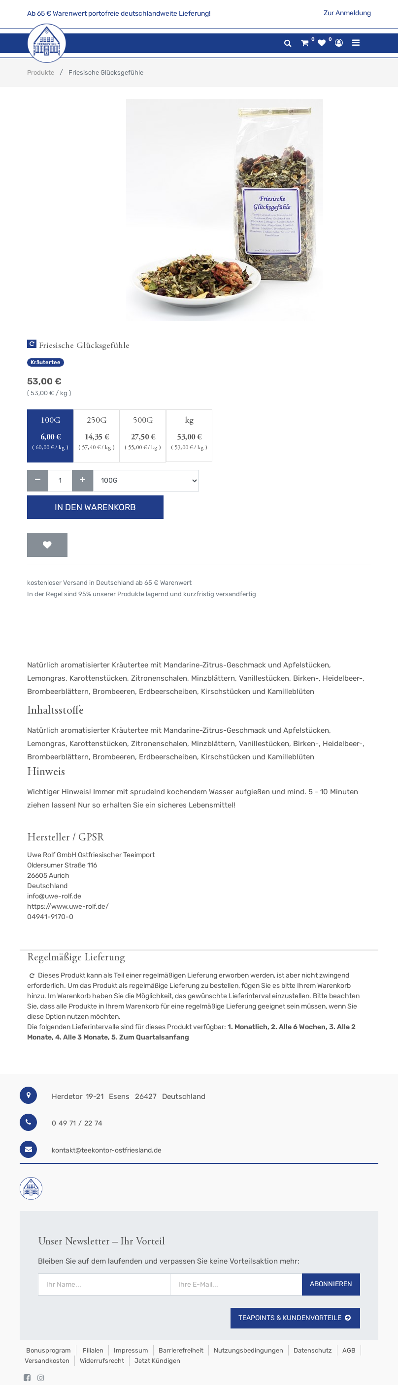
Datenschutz (313, 1350)
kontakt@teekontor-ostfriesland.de (107, 1150)
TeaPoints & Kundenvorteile (295, 1318)
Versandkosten (47, 1360)
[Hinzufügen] (82, 481)
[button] (47, 545)
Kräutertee (46, 362)
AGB (349, 1350)
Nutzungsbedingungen (248, 1350)
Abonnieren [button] (331, 1284)
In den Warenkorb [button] (95, 507)
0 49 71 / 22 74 (77, 1123)
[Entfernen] (37, 481)
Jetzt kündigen (157, 1360)
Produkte (40, 72)
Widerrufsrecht (102, 1360)
